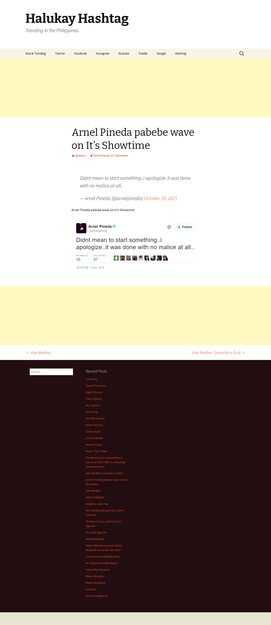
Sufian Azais (93, 431)
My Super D (93, 405)
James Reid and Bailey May (103, 556)
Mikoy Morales (95, 576)
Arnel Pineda (101, 155)
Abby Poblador (95, 497)
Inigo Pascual (94, 392)
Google (161, 53)
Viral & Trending (35, 53)
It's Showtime (119, 155)
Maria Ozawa (94, 444)
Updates (80, 155)
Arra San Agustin (96, 532)
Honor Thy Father (96, 451)
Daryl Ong (92, 412)
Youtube (123, 53)
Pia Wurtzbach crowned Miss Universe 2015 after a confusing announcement (105, 462)
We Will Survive (95, 418)
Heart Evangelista (97, 596)
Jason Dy (91, 379)
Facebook (80, 53)
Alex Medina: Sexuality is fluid (219, 352)
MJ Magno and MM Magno (102, 563)
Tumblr (143, 53)
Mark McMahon (95, 539)
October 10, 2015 (160, 198)
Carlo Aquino (94, 399)
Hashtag (180, 53)
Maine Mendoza (95, 583)
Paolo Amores (94, 425)
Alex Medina (38, 352)
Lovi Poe (91, 589)
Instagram (102, 53)
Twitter (60, 53)
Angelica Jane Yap (97, 504)
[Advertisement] (127, 87)
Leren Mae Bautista (98, 569)
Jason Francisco (96, 385)
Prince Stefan (94, 438)
